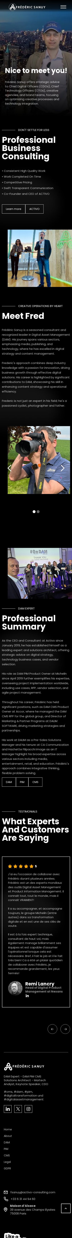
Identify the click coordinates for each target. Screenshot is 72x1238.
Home (8, 1129)
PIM (21, 782)
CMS (35, 782)
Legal (7, 1162)
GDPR (7, 1168)
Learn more (13, 209)
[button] (63, 7)
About (8, 1136)
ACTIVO (34, 209)
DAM (8, 782)
